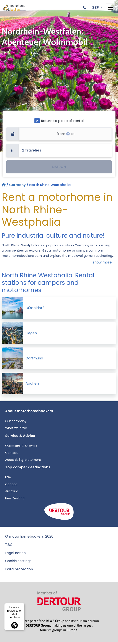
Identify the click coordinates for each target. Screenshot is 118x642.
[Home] (4, 184)
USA (8, 477)
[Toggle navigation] (110, 7)
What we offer (16, 428)
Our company (15, 421)
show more (102, 262)
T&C (9, 544)
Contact (11, 453)
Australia (11, 491)
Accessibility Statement (23, 460)
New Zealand (14, 498)
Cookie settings (18, 560)
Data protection (19, 569)
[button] (85, 7)
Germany (17, 184)
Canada (11, 484)
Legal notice (15, 552)
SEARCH (59, 166)
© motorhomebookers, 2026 (29, 536)
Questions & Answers (21, 446)
